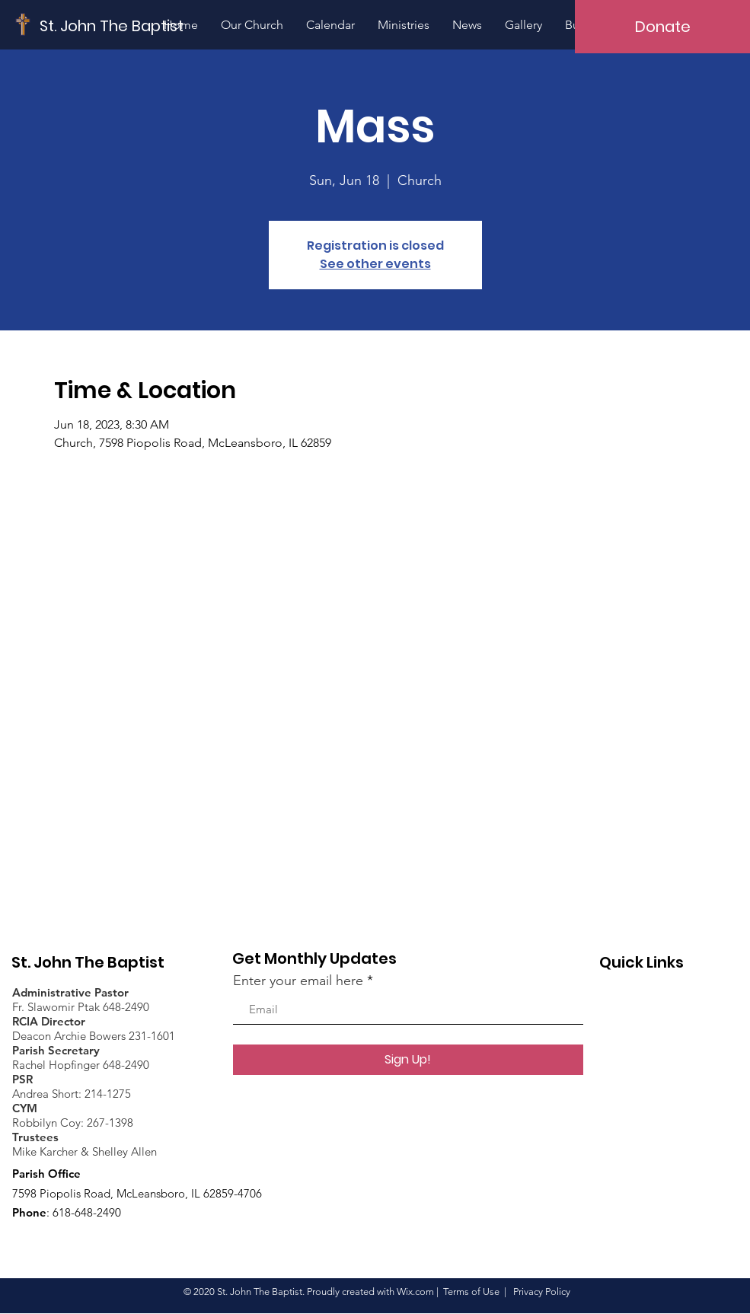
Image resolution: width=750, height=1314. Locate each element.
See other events (375, 264)
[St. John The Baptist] (112, 25)
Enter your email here (298, 980)
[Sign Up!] (408, 1060)
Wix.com (415, 1291)
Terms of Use (471, 1291)
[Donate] (662, 26)
